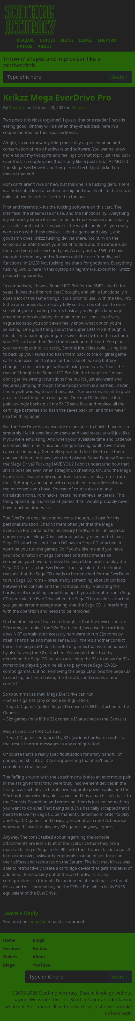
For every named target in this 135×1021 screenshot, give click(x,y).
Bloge (67, 40)
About (45, 46)
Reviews (25, 40)
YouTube (41, 965)
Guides (47, 40)
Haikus (24, 46)
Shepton (17, 107)
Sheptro (107, 40)
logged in (37, 921)
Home (9, 940)
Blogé (85, 40)
